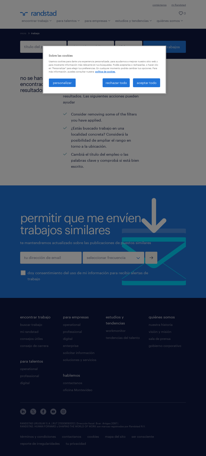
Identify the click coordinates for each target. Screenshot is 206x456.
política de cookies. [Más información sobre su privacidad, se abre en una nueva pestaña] (105, 71)
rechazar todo (116, 83)
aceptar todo (147, 83)
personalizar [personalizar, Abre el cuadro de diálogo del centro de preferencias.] (62, 83)
